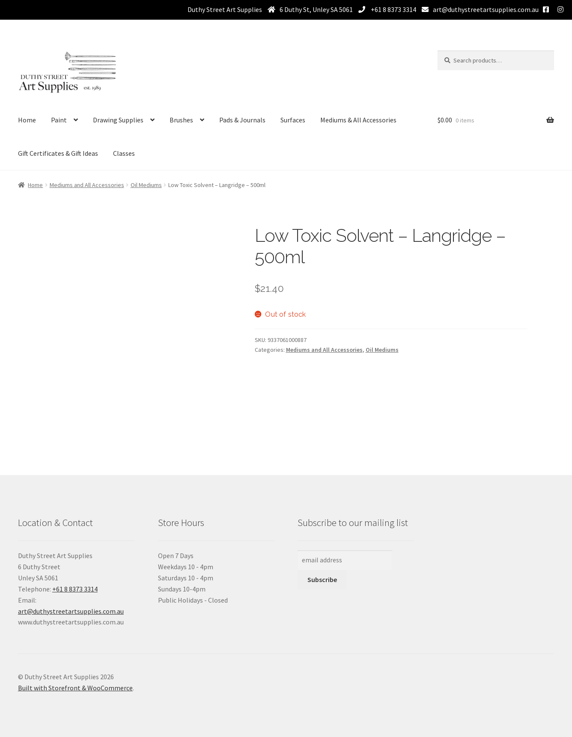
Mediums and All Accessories (87, 185)
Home (27, 120)
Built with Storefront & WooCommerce (75, 688)
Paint (59, 120)
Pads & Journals (242, 120)
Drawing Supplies (118, 120)
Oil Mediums (146, 185)
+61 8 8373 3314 (392, 9)
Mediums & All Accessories (358, 120)
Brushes (181, 120)
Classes (124, 153)
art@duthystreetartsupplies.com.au (486, 9)
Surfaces (292, 120)
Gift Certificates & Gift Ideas (58, 153)
